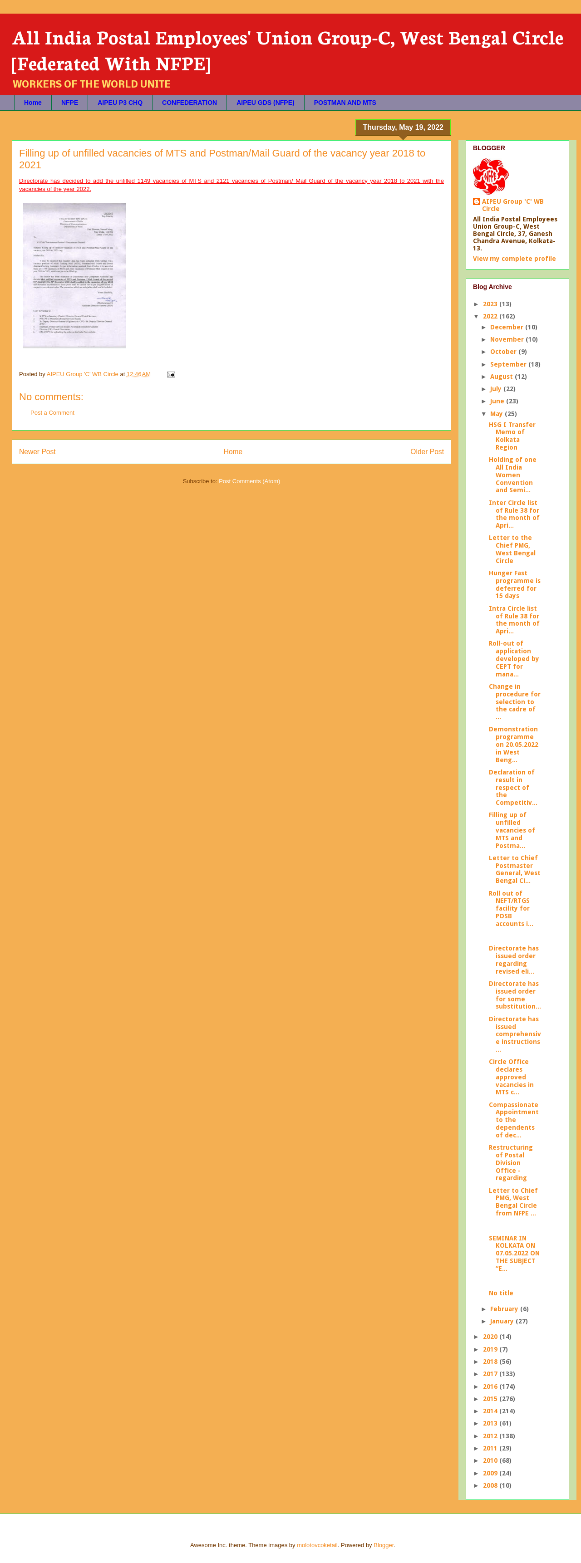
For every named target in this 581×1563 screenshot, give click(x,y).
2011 (491, 1448)
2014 (491, 1411)
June (498, 401)
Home (33, 102)
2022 (491, 316)
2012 (491, 1436)
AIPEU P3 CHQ (120, 102)
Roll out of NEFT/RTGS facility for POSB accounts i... (511, 908)
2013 (491, 1423)
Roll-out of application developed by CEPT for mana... (514, 658)
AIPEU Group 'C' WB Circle (513, 205)
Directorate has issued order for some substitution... (515, 995)
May (497, 413)
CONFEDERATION (189, 102)
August (502, 376)
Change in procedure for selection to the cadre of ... (515, 701)
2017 (491, 1373)
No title (501, 1293)
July (496, 388)
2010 (491, 1460)
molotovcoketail (317, 1545)
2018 (491, 1361)
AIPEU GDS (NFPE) (265, 102)
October (504, 351)
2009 (491, 1473)
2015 (491, 1398)
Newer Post (37, 452)
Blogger (384, 1545)
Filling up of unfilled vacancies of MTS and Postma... (512, 830)
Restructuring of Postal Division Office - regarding (511, 1162)
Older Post (427, 452)
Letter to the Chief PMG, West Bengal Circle (512, 549)
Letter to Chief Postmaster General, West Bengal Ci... (515, 869)
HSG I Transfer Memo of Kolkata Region (512, 436)
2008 (491, 1485)
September (509, 364)
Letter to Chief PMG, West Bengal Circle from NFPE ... (513, 1202)
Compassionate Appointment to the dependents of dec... (514, 1120)
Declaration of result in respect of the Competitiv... (513, 787)
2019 (491, 1349)
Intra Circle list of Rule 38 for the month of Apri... (514, 620)
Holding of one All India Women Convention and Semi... (513, 475)
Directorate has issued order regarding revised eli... (514, 960)
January (503, 1321)
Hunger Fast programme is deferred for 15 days (515, 584)
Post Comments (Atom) (249, 481)
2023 (491, 304)
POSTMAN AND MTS (345, 102)
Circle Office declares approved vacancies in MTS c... (511, 1077)
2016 (491, 1386)
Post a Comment (52, 412)
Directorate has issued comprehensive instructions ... (515, 1034)
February (505, 1309)
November (508, 339)
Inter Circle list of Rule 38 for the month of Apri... (514, 514)
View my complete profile (514, 258)
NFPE (69, 102)
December (507, 327)
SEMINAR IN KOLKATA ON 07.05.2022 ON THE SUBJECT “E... (514, 1253)
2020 (491, 1336)
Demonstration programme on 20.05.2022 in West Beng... (513, 744)
